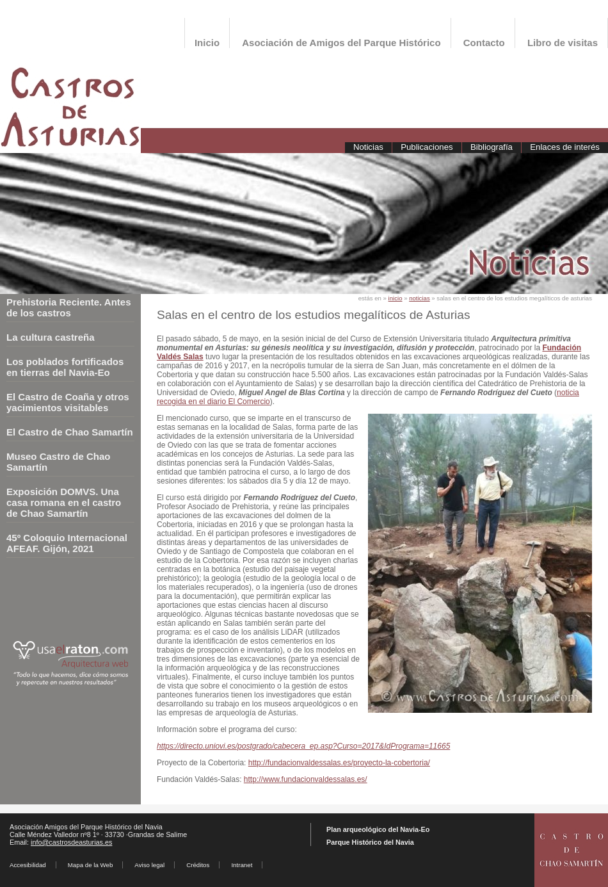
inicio (395, 298)
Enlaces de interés (565, 147)
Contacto (484, 42)
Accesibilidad (28, 864)
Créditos (197, 864)
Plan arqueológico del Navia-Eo (377, 829)
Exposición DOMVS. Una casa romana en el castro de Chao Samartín (63, 502)
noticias (419, 298)
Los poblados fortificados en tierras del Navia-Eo (65, 367)
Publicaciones (426, 147)
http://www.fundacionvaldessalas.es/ (305, 779)
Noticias (368, 147)
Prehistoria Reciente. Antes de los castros (68, 307)
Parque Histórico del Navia (370, 842)
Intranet (241, 864)
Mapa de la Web (90, 864)
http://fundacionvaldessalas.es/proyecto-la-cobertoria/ (339, 762)
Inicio (207, 42)
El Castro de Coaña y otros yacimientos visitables (67, 402)
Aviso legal (149, 864)
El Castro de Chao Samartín (69, 432)
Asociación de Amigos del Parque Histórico (341, 42)
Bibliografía (491, 147)
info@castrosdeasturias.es (71, 842)
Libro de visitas (562, 42)
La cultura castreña (50, 337)
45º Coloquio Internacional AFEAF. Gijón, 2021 (66, 543)
